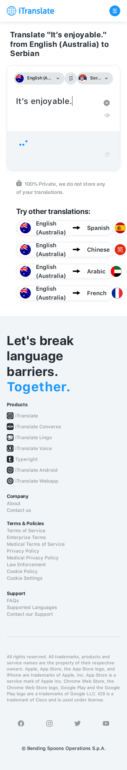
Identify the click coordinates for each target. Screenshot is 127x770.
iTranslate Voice (33, 448)
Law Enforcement (26, 564)
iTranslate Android (36, 470)
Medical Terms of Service (36, 544)
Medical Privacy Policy (33, 557)
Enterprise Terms (26, 537)
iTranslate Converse (38, 426)
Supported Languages (32, 607)
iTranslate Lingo (33, 437)
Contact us (19, 510)
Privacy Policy (23, 551)
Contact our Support (30, 614)
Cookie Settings (25, 578)
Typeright (26, 459)
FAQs (13, 600)
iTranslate (26, 415)
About (13, 503)
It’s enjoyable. (57, 101)
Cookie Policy (22, 571)
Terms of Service (26, 530)
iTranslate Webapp (36, 481)
